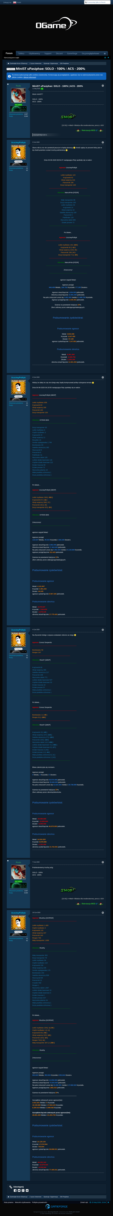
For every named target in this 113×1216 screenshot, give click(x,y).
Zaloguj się (7, 2)
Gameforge (72, 53)
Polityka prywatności (39, 1202)
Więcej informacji (30, 77)
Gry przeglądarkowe (90, 53)
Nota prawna (8, 1202)
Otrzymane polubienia (16, 114)
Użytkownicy (34, 53)
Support (47, 53)
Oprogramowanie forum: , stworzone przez (56, 1212)
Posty (11, 116)
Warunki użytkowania (22, 1202)
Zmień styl (84, 1202)
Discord (59, 53)
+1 (42, 89)
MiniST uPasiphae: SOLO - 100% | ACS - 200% (50, 69)
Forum (9, 53)
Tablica (21, 53)
